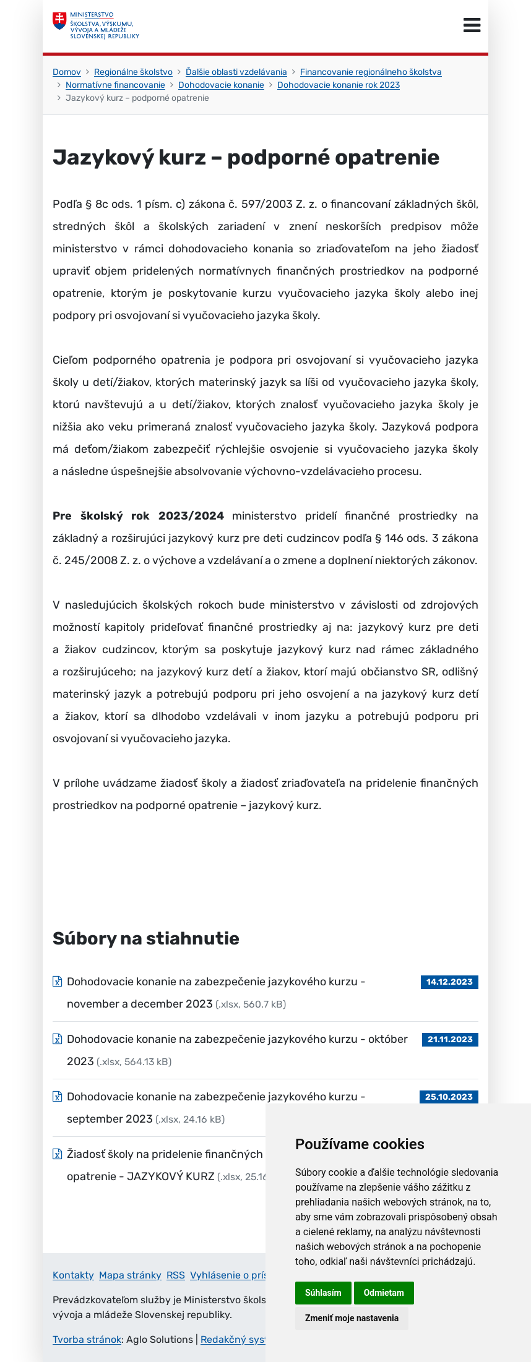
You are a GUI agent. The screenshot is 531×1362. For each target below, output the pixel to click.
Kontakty (73, 1275)
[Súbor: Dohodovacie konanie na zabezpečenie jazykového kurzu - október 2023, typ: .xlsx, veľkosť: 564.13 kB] (265, 1050)
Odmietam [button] (384, 1293)
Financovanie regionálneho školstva (371, 72)
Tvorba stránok (87, 1339)
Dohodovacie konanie (221, 85)
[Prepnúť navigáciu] (471, 26)
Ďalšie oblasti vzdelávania (236, 72)
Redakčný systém (241, 1339)
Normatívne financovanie (115, 85)
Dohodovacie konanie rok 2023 (338, 85)
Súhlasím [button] (323, 1293)
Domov (67, 72)
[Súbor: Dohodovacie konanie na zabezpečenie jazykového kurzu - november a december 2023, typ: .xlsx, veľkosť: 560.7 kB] (265, 992)
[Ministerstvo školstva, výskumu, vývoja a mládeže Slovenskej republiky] (96, 26)
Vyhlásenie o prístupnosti (249, 1275)
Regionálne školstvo (133, 72)
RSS (175, 1275)
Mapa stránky (130, 1275)
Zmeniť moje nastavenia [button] (352, 1318)
